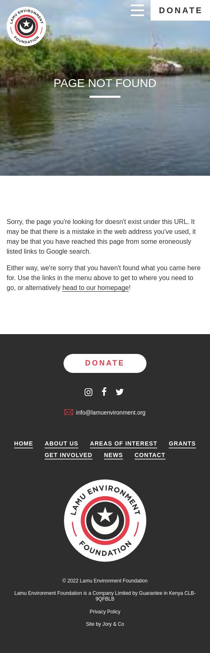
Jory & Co (113, 624)
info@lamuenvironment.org (104, 412)
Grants (182, 444)
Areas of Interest (123, 444)
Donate (181, 10)
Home (23, 444)
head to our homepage (95, 287)
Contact (149, 455)
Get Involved (68, 455)
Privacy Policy (105, 612)
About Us (61, 444)
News (113, 455)
